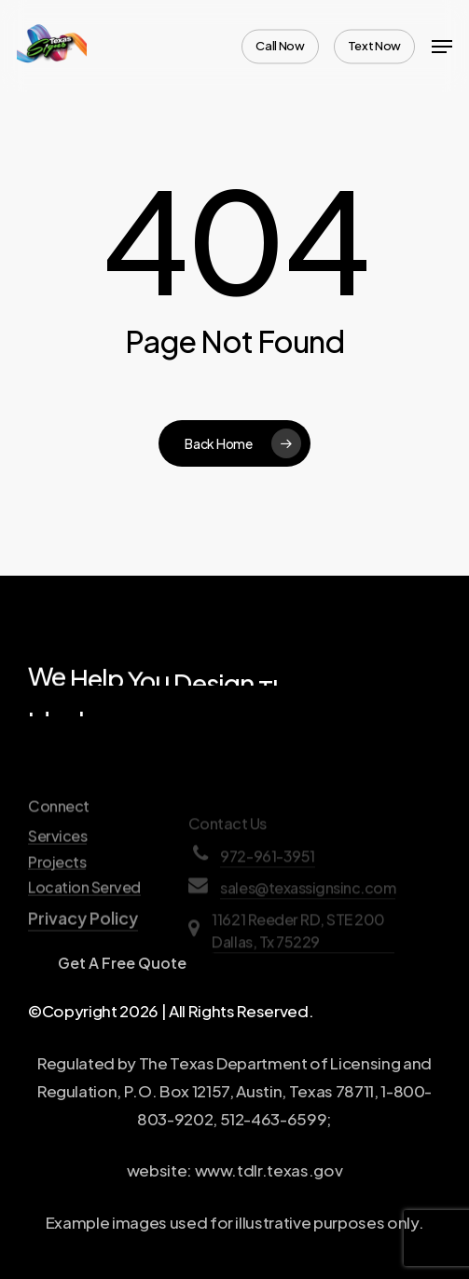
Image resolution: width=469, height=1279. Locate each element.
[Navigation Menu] (442, 46)
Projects (57, 908)
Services (57, 883)
